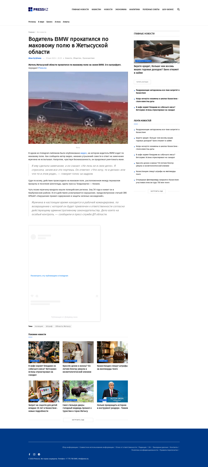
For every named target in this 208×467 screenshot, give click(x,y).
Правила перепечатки (169, 450)
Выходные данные (161, 447)
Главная (31, 32)
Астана (58, 22)
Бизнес (49, 22)
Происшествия (88, 58)
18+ (150, 447)
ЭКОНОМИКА (120, 9)
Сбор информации (70, 447)
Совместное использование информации (97, 447)
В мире (41, 22)
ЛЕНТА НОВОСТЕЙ (142, 120)
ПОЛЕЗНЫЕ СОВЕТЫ (151, 9)
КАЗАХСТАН (96, 9)
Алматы (66, 22)
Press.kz (42, 68)
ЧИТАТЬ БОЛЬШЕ (142, 82)
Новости (68, 58)
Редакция (143, 447)
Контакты (174, 447)
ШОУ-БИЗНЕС (168, 9)
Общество (77, 58)
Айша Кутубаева (34, 58)
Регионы (32, 22)
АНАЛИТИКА (134, 9)
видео (84, 153)
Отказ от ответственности (126, 447)
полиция (39, 326)
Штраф (49, 326)
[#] (38, 8)
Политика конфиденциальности (144, 450)
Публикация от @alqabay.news (64, 317)
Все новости (41, 32)
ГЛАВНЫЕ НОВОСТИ (80, 9)
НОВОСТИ (108, 9)
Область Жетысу (63, 326)
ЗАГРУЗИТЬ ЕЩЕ (78, 420)
